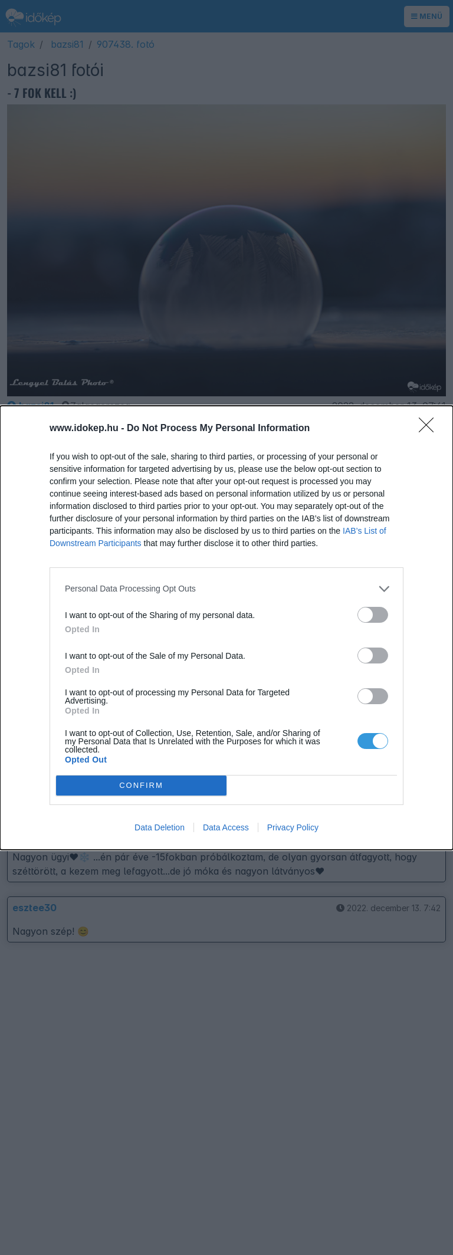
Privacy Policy (293, 827)
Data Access (226, 827)
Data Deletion (159, 827)
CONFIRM (141, 785)
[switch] (372, 615)
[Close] (430, 429)
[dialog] (226, 628)
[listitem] (226, 589)
